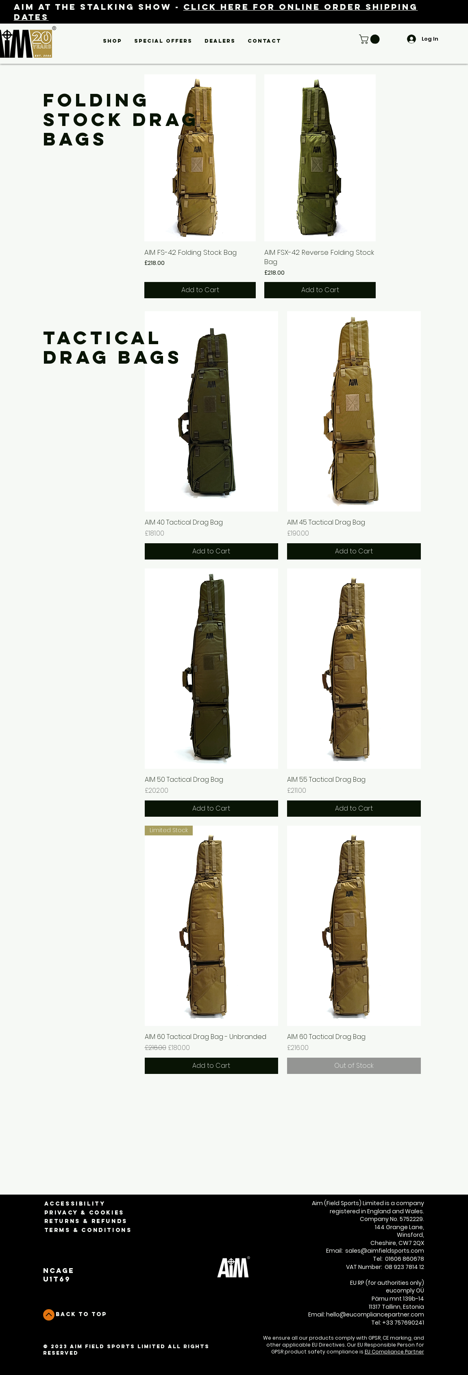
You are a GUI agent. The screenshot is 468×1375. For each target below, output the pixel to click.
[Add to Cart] (200, 290)
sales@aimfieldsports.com (384, 1251)
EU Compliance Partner (394, 1351)
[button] (112, 41)
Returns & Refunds (86, 1221)
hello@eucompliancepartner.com (375, 1314)
